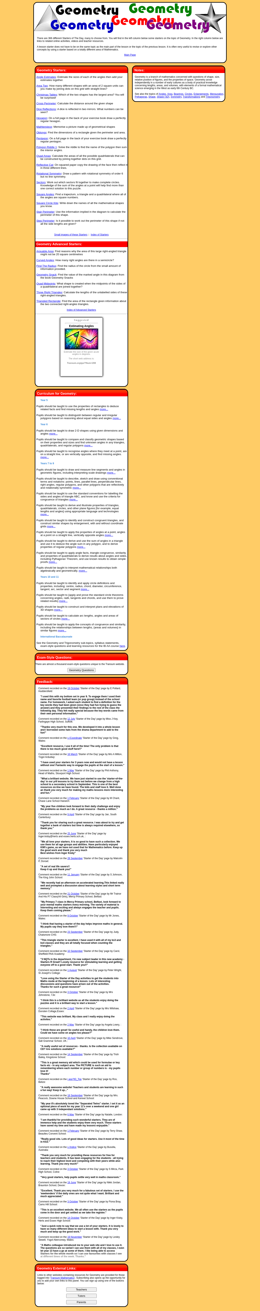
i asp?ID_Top (74, 1079)
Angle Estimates (46, 76)
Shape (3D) (163, 96)
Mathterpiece (44, 126)
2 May (70, 1024)
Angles (162, 94)
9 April (70, 814)
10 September (75, 951)
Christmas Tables (46, 94)
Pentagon (42, 138)
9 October (72, 915)
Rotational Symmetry (49, 173)
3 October (72, 992)
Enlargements (201, 94)
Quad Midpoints (45, 283)
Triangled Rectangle (48, 301)
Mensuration (216, 94)
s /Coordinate (74, 738)
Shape (152, 96)
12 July (71, 718)
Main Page (130, 54)
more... (104, 409)
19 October (73, 688)
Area (169, 94)
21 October (73, 893)
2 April (70, 1008)
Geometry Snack (46, 274)
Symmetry (176, 96)
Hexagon (41, 118)
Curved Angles (45, 260)
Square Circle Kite (47, 203)
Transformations (191, 96)
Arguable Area (44, 251)
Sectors (41, 182)
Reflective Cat (44, 164)
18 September (75, 1095)
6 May (70, 1114)
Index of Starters (100, 234)
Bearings (178, 94)
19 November (74, 1237)
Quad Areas (43, 155)
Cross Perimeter (46, 103)
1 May (70, 770)
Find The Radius (46, 265)
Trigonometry (213, 96)
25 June (71, 833)
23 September (75, 932)
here (122, 645)
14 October (73, 1217)
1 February (73, 798)
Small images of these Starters (70, 234)
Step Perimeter (45, 220)
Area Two (42, 85)
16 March (72, 754)
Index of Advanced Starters (81, 309)
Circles (188, 94)
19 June (71, 1182)
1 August (72, 970)
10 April (71, 1038)
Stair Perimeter (45, 211)
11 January (73, 874)
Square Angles (45, 194)
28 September (75, 858)
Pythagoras (141, 96)
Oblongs (41, 132)
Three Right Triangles (49, 292)
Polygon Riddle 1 (46, 147)
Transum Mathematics (62, 1277)
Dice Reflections (46, 109)
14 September (75, 1054)
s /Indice (72, 1147)
